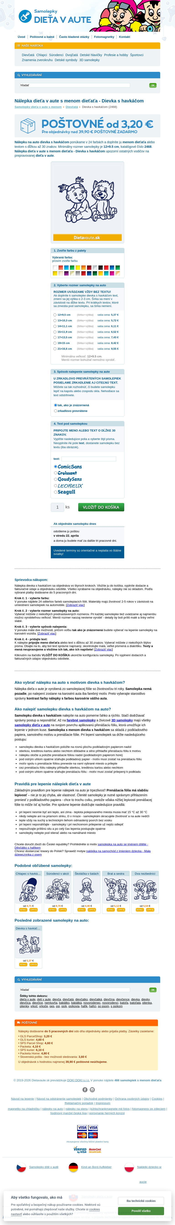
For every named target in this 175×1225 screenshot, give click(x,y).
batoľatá (135, 1002)
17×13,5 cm (65, 337)
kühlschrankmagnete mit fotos (110, 1109)
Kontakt (124, 37)
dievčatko (81, 999)
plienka (147, 1002)
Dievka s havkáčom (28, 928)
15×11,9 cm (65, 331)
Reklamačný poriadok (79, 1103)
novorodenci (110, 1002)
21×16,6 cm (65, 348)
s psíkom (117, 1006)
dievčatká (96, 999)
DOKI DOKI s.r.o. (78, 1080)
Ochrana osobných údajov (132, 1098)
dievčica (25, 1002)
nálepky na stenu (76, 1109)
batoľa (124, 1002)
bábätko (64, 1002)
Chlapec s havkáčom (29, 873)
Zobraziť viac (75, 605)
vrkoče (43, 1006)
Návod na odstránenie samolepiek (58, 1098)
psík (64, 1006)
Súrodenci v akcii (57, 873)
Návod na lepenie (22, 1098)
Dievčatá (72, 107)
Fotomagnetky (104, 37)
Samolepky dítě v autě (38, 1167)
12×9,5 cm (64, 314)
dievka (135, 999)
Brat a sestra (116, 873)
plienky (24, 1006)
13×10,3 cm (65, 320)
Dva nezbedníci (145, 873)
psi (58, 1006)
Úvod (21, 37)
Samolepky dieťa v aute (90, 1197)
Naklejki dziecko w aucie (143, 1173)
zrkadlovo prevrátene (73, 411)
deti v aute (44, 999)
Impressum (103, 1103)
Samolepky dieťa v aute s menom (38, 107)
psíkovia (74, 1006)
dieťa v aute (27, 999)
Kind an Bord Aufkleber (90, 1167)
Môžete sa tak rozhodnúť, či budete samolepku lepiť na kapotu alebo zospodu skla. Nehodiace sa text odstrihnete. (87, 387)
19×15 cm (64, 342)
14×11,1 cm (65, 326)
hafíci (92, 1006)
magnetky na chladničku (24, 1109)
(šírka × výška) (85, 314)
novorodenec (91, 1002)
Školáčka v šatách (87, 873)
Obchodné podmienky (98, 1098)
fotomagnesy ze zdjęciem (149, 1109)
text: (58, 458)
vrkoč (34, 1006)
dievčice (37, 1002)
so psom (103, 1006)
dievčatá (68, 999)
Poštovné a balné (42, 37)
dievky (145, 999)
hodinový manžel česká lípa (68, 1113)
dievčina (109, 999)
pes (52, 1006)
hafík (84, 1006)
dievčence (123, 999)
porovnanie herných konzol (106, 1113)
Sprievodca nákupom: (31, 580)
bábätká (76, 1002)
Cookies (157, 1098)
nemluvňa (50, 1002)
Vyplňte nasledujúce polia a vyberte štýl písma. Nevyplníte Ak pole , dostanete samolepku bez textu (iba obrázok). (87, 439)
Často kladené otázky (74, 37)
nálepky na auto (52, 1109)
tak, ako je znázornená (73, 405)
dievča (56, 999)
